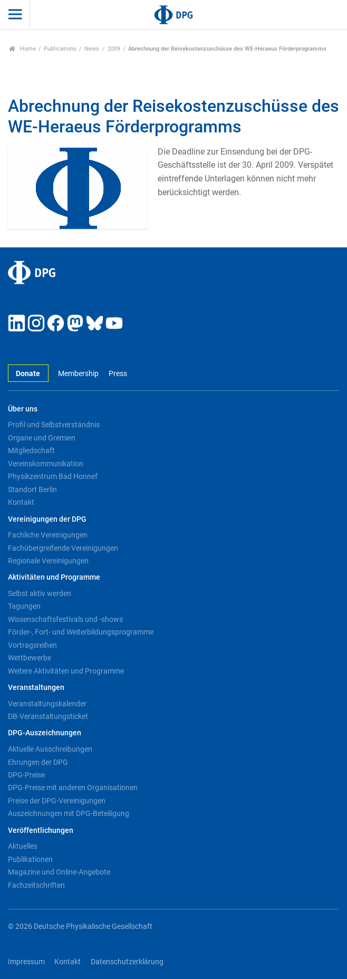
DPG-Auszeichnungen (44, 732)
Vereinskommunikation (45, 463)
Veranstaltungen (36, 687)
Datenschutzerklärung (127, 961)
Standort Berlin (32, 489)
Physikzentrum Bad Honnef (53, 476)
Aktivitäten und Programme (54, 577)
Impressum (26, 961)
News (91, 48)
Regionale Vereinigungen (48, 560)
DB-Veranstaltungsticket (48, 716)
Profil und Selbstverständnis (54, 424)
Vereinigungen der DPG (47, 519)
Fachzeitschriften (36, 885)
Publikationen (30, 859)
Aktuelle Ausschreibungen (50, 749)
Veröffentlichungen (40, 830)
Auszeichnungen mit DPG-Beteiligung (68, 813)
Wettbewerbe (29, 658)
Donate (28, 373)
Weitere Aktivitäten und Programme (66, 671)
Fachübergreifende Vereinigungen (63, 548)
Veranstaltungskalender (47, 703)
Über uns (22, 409)
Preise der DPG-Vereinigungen (56, 800)
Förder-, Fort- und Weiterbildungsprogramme (80, 632)
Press (118, 373)
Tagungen (24, 606)
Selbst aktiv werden (39, 593)
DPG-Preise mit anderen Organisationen (73, 787)
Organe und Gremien (41, 438)
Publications (60, 48)
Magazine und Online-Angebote (59, 872)
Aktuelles (22, 846)
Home (22, 48)
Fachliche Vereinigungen (48, 535)
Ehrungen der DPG (38, 762)
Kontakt (21, 502)
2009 (114, 48)
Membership (78, 373)
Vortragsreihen (32, 645)
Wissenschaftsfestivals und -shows (65, 619)
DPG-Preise (26, 775)
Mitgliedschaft (31, 450)
